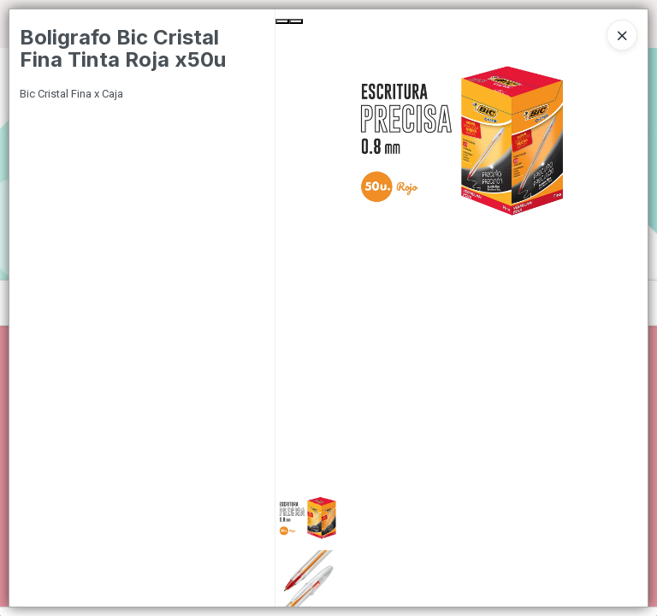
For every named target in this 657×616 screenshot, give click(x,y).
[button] (461, 518)
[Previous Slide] (282, 21)
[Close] (622, 35)
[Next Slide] (296, 21)
